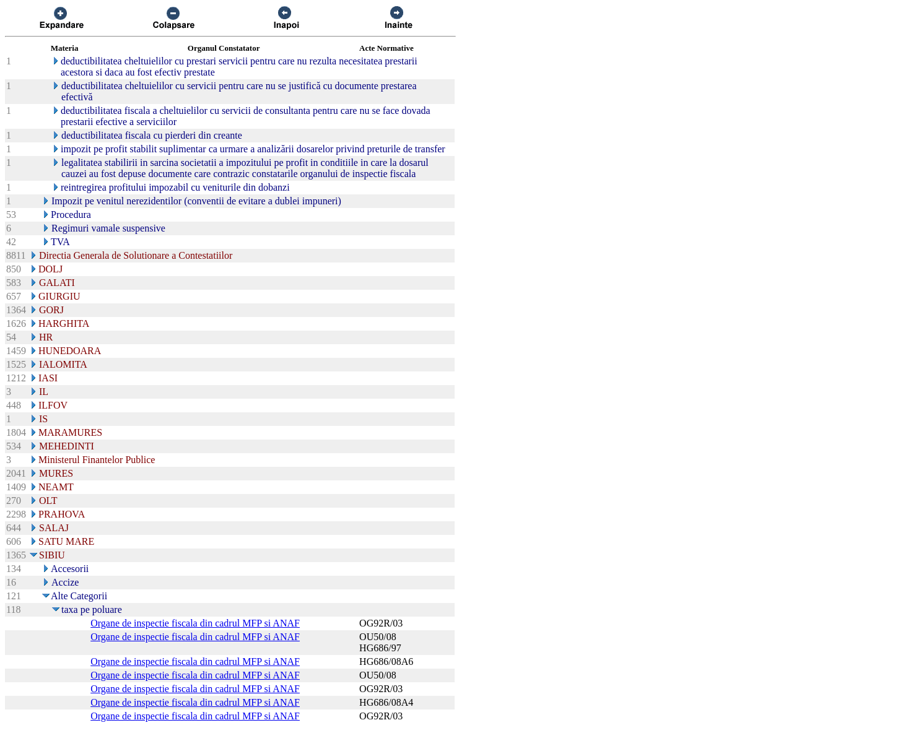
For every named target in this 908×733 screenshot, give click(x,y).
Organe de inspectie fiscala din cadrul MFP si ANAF (195, 623)
